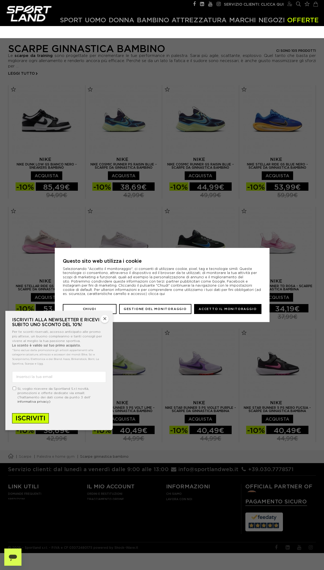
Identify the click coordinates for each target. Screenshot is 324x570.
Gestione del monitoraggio (155, 309)
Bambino (153, 19)
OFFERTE (303, 19)
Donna (121, 19)
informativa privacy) (33, 401)
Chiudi (89, 309)
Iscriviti (30, 418)
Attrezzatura (199, 19)
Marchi (242, 19)
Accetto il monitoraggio (228, 309)
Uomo (95, 19)
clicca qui (156, 294)
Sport (71, 19)
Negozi (272, 19)
